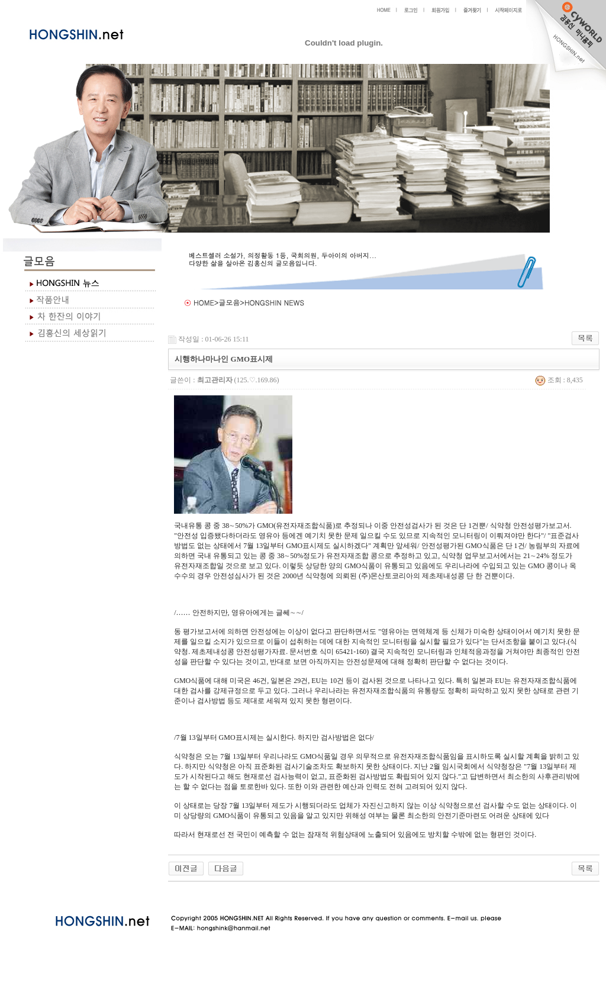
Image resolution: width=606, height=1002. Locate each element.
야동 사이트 (180, 895)
